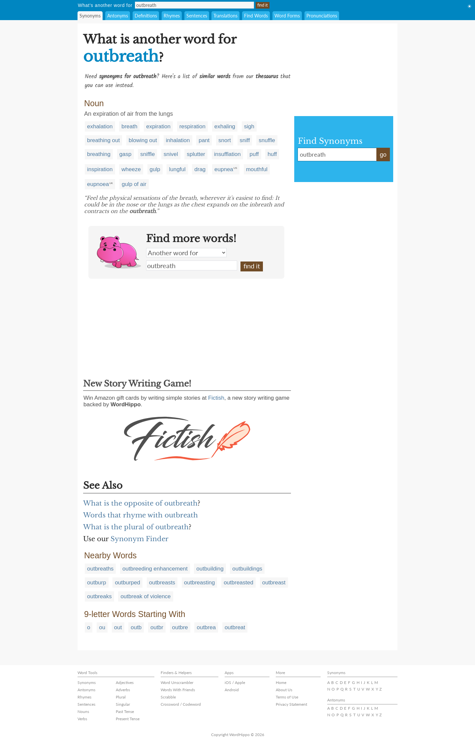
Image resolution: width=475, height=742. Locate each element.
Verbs (82, 718)
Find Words (256, 15)
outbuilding (209, 569)
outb (136, 627)
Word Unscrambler (177, 682)
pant (204, 140)
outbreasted (238, 582)
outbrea (206, 627)
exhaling (224, 126)
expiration (158, 126)
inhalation (178, 140)
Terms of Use (287, 697)
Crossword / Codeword (181, 704)
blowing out (143, 140)
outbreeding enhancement (155, 569)
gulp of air (134, 184)
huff (272, 154)
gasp (125, 154)
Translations (225, 15)
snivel (171, 154)
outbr (156, 627)
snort (224, 140)
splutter (196, 154)
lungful (177, 169)
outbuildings (247, 569)
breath (129, 126)
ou (102, 627)
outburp (96, 582)
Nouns (83, 711)
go (383, 154)
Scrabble (168, 697)
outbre (180, 627)
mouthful (257, 169)
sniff (245, 140)
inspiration (100, 169)
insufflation (227, 154)
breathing (99, 154)
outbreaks (99, 596)
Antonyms (117, 15)
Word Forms (287, 15)
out (118, 627)
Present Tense (128, 718)
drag (200, 169)
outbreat (235, 627)
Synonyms (90, 15)
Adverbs (123, 689)
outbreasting (199, 582)
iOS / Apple (235, 682)
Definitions (146, 15)
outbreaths (100, 569)
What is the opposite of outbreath (140, 503)
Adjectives (125, 682)
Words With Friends (178, 689)
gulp (155, 169)
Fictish (216, 398)
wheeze (131, 169)
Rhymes (172, 15)
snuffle (267, 140)
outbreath (191, 265)
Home (281, 682)
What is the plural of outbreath (136, 527)
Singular (123, 704)
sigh (249, 126)
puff (254, 154)
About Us (284, 689)
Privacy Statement (291, 704)
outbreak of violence (145, 596)
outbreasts (162, 582)
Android (232, 689)
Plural (121, 697)
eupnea (223, 169)
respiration (192, 126)
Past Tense (125, 711)
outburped (127, 582)
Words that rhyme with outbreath (140, 515)
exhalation (100, 126)
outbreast (274, 582)
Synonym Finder (140, 539)
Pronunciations (321, 15)
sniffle (147, 154)
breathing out (103, 140)
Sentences (196, 15)
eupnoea (98, 184)
